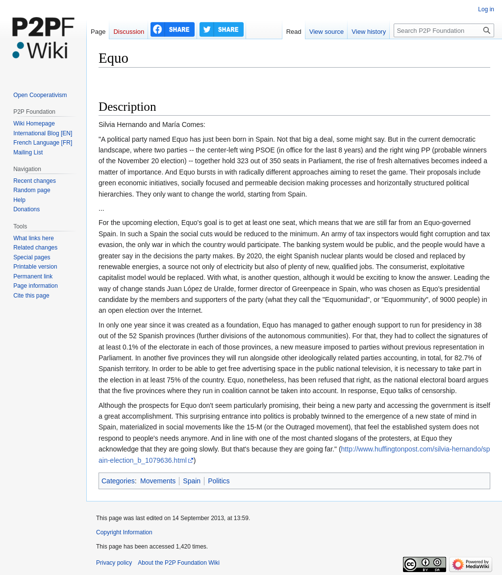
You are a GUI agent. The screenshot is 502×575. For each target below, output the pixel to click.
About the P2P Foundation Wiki (179, 562)
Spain (192, 481)
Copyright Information (124, 532)
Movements (158, 481)
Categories (118, 481)
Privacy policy (114, 562)
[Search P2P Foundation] (444, 30)
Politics (218, 481)
